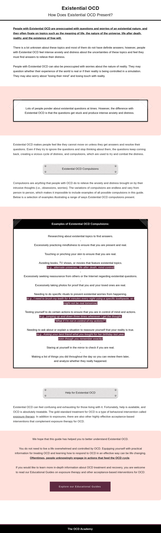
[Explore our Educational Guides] (80, 487)
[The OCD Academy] (80, 528)
